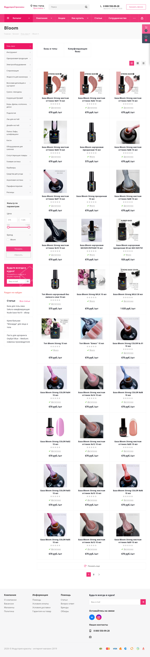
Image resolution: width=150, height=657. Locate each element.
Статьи (64, 599)
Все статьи (25, 301)
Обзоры (65, 611)
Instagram (99, 617)
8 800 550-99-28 (111, 6)
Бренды (65, 607)
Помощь (36, 599)
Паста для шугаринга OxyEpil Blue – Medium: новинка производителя (18, 338)
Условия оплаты (40, 603)
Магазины (9, 607)
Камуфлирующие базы (77, 50)
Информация (40, 594)
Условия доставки (41, 607)
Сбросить (18, 255)
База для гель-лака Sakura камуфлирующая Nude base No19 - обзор (18, 309)
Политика (9, 611)
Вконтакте (92, 617)
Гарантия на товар (41, 611)
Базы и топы (50, 48)
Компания (10, 594)
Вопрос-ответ (67, 603)
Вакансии (9, 603)
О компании (10, 599)
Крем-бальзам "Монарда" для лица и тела (17, 323)
